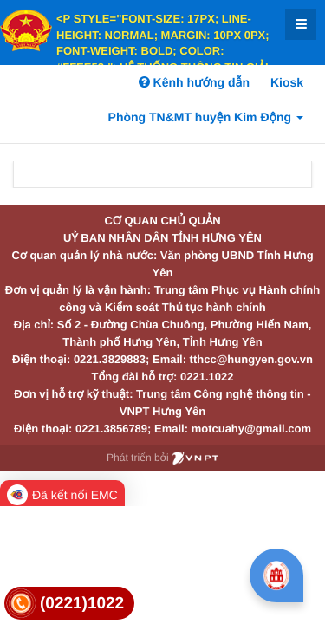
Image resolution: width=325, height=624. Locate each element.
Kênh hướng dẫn (194, 82)
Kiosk (286, 82)
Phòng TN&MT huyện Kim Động (205, 117)
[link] (69, 603)
